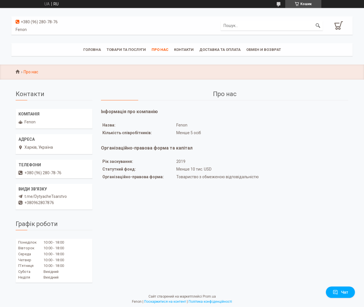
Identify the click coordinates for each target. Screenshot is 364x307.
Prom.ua (209, 296)
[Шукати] (317, 25)
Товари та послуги (126, 49)
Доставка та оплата (220, 49)
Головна (92, 49)
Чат (340, 292)
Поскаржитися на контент (165, 302)
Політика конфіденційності (210, 302)
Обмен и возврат (263, 49)
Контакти (184, 49)
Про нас (160, 49)
